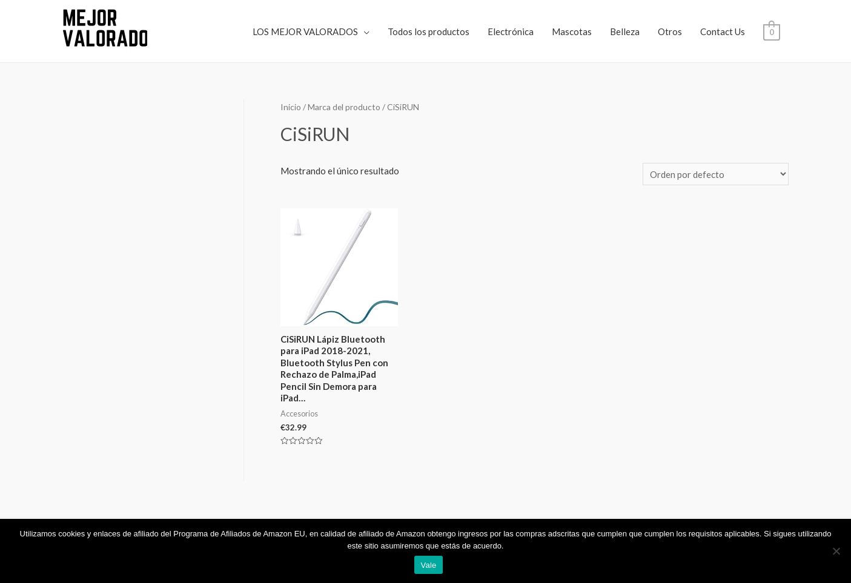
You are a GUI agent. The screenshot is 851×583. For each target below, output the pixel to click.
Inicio (290, 107)
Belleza (625, 31)
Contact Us (722, 31)
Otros (670, 31)
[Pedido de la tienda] (716, 174)
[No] (836, 551)
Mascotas (572, 31)
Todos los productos (428, 31)
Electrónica (511, 31)
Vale (428, 565)
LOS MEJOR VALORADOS (305, 31)
